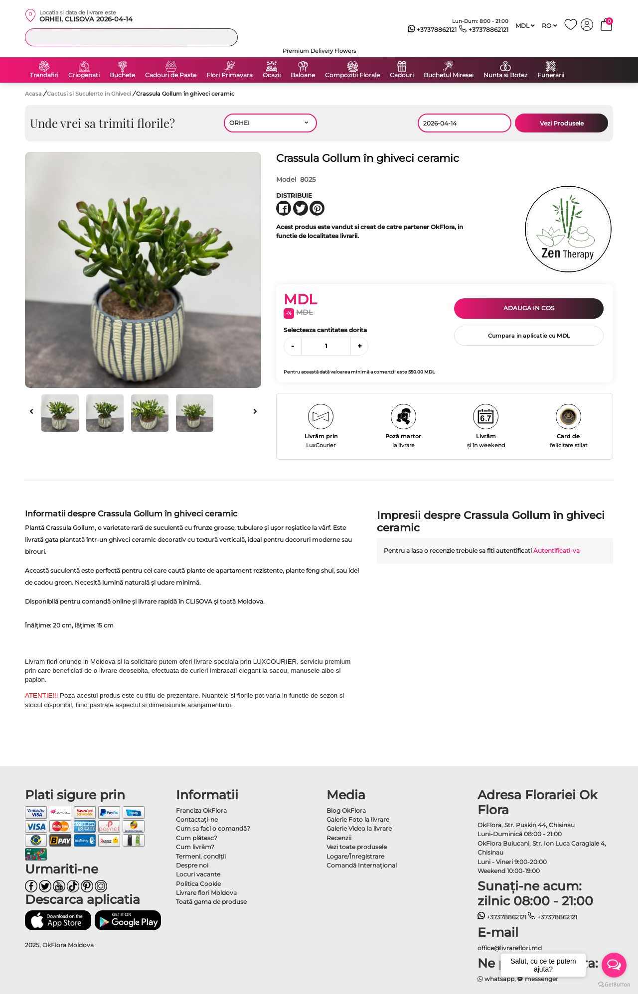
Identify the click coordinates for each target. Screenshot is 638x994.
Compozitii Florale (352, 75)
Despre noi (192, 865)
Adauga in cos (528, 308)
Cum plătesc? (196, 838)
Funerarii (550, 75)
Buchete (122, 75)
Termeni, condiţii (201, 856)
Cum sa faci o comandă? (213, 828)
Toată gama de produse (211, 901)
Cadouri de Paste (170, 75)
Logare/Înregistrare (355, 856)
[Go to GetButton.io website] (614, 984)
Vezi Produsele (562, 123)
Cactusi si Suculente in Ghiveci (90, 93)
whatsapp (496, 979)
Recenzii (338, 838)
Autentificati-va (556, 550)
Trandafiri (44, 75)
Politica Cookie (198, 883)
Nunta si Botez (505, 75)
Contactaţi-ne (197, 819)
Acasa (33, 93)
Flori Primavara (229, 75)
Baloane (303, 75)
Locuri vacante (198, 874)
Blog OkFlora (346, 810)
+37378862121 (432, 30)
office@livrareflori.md (510, 948)
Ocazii (272, 75)
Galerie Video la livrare (359, 828)
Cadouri (402, 75)
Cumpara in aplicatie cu (529, 335)
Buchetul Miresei (449, 75)
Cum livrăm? (195, 847)
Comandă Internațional (361, 865)
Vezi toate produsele (356, 847)
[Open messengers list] (614, 965)
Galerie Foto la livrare (357, 819)
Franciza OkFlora (201, 810)
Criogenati (84, 75)
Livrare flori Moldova (206, 892)
